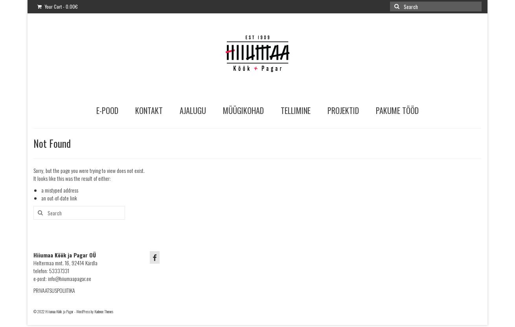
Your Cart (57, 6)
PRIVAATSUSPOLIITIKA (54, 290)
